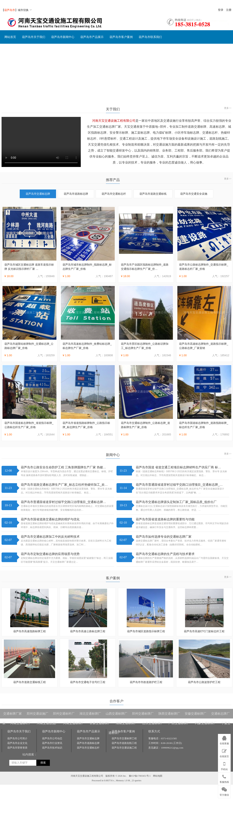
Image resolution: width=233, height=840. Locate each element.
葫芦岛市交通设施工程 (124, 747)
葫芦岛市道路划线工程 (124, 743)
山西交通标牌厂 (116, 713)
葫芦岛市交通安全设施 (193, 193)
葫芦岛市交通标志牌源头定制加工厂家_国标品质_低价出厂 (176, 502)
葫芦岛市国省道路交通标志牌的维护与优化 (50, 519)
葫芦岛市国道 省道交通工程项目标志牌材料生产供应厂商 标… (178, 467)
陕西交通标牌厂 (169, 713)
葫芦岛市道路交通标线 (153, 193)
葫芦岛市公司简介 (17, 738)
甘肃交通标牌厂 (100, 723)
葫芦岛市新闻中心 (62, 37)
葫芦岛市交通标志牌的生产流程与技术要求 (165, 554)
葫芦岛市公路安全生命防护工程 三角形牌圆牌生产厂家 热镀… (63, 467)
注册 (228, 9)
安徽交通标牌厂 (195, 713)
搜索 (43, 762)
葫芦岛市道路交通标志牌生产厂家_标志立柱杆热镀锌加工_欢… (64, 484)
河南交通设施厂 (47, 723)
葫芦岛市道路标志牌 (76, 193)
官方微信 (224, 791)
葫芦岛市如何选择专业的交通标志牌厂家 (163, 536)
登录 (220, 9)
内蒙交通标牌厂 (206, 723)
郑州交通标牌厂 (143, 713)
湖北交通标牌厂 (90, 713)
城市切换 (25, 10)
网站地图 (157, 776)
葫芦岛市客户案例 (121, 37)
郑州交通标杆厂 (64, 713)
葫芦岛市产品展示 (92, 37)
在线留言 (224, 752)
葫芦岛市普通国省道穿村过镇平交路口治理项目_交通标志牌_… (179, 484)
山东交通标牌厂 (153, 723)
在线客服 (224, 739)
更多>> (227, 108)
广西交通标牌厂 (179, 723)
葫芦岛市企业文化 (17, 743)
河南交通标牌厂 (74, 723)
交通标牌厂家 (12, 713)
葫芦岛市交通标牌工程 (124, 738)
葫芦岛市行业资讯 (52, 743)
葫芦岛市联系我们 (150, 37)
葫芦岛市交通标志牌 (38, 193)
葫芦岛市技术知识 (52, 747)
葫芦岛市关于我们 (33, 37)
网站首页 (10, 37)
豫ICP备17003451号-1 (140, 776)
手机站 (224, 765)
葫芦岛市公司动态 (52, 738)
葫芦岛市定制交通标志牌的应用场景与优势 (50, 554)
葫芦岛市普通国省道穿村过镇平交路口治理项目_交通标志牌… (63, 502)
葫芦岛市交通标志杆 (114, 193)
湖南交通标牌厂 (126, 723)
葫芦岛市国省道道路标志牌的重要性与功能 (165, 519)
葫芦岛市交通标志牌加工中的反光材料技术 (50, 536)
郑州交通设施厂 (37, 713)
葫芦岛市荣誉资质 (17, 747)
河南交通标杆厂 (21, 723)
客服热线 (224, 778)
